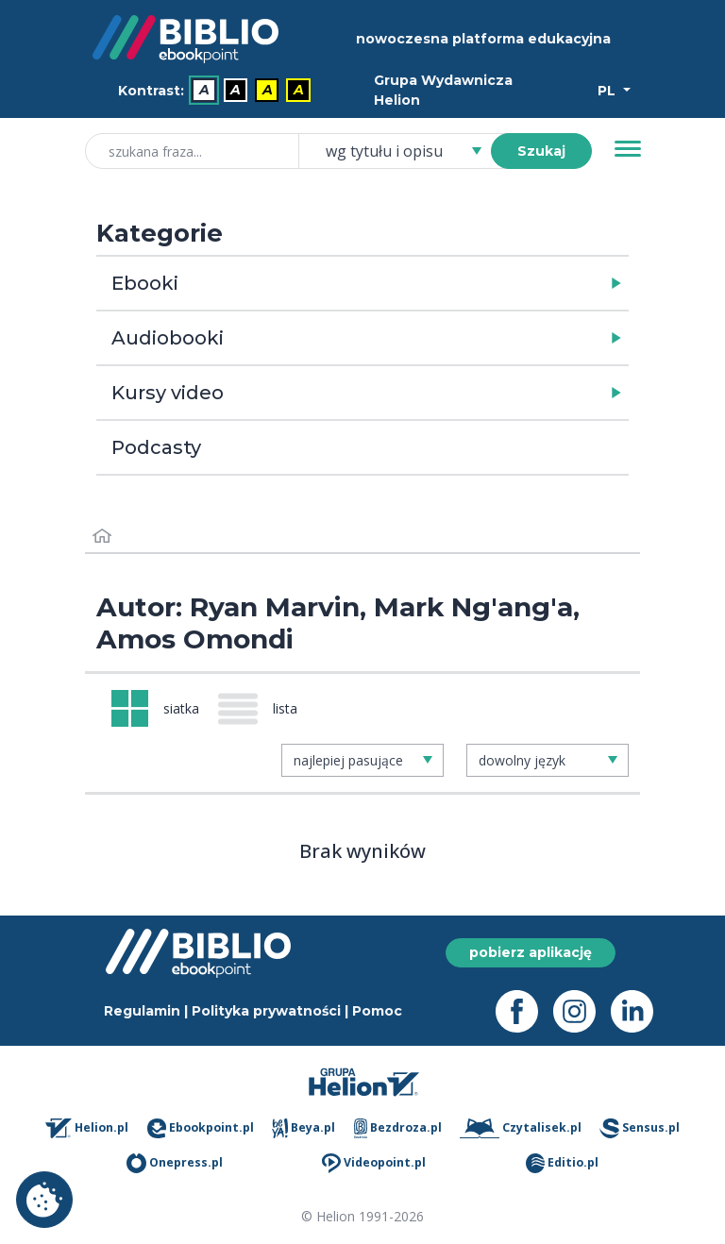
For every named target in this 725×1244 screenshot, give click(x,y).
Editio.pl (562, 1163)
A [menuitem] (204, 90)
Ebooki (144, 283)
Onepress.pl (174, 1163)
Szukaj (541, 151)
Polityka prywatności (266, 1010)
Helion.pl (87, 1128)
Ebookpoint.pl (200, 1128)
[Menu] (628, 149)
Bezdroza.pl (398, 1128)
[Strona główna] (102, 537)
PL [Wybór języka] (608, 90)
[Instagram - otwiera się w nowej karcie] (582, 1011)
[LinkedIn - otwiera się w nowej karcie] (639, 1011)
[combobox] (405, 151)
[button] (411, 283)
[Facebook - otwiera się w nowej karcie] (524, 1011)
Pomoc (377, 1010)
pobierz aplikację (530, 952)
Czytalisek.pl (520, 1128)
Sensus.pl (639, 1128)
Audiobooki (167, 338)
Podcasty (156, 447)
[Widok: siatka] (155, 708)
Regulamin (142, 1010)
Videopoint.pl (374, 1163)
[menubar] (218, 91)
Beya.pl (303, 1128)
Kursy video (167, 392)
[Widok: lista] (265, 709)
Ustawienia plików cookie (44, 1200)
